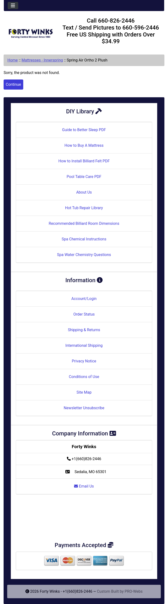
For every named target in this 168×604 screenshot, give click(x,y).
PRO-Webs (134, 591)
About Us (84, 192)
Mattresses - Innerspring (42, 60)
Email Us (84, 486)
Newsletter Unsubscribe (84, 408)
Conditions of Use (84, 376)
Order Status (84, 314)
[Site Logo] (30, 32)
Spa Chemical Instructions (84, 239)
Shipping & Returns (84, 330)
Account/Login (84, 298)
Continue (13, 84)
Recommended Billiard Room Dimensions (84, 223)
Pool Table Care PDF (84, 176)
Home (12, 60)
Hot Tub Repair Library (84, 208)
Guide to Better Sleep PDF (84, 130)
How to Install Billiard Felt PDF (84, 161)
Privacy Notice (84, 361)
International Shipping (84, 345)
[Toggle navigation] (13, 5)
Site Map (84, 392)
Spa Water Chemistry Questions (84, 254)
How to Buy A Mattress (84, 145)
